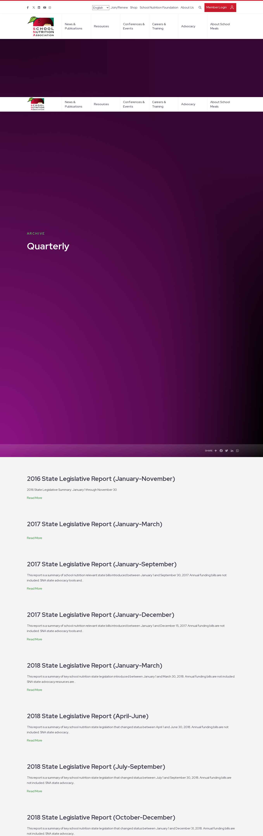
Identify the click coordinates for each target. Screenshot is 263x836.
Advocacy (188, 7)
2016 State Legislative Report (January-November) (101, 384)
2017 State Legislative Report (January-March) (94, 429)
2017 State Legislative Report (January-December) (100, 520)
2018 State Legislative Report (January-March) (94, 571)
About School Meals (220, 7)
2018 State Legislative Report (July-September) (96, 672)
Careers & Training (159, 7)
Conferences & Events (134, 7)
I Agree (205, 828)
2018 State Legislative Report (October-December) (101, 723)
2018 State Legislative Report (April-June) (87, 621)
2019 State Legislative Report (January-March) (94, 773)
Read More (34, 403)
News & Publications (73, 7)
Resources (101, 7)
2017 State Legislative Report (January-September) (102, 470)
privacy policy (185, 828)
